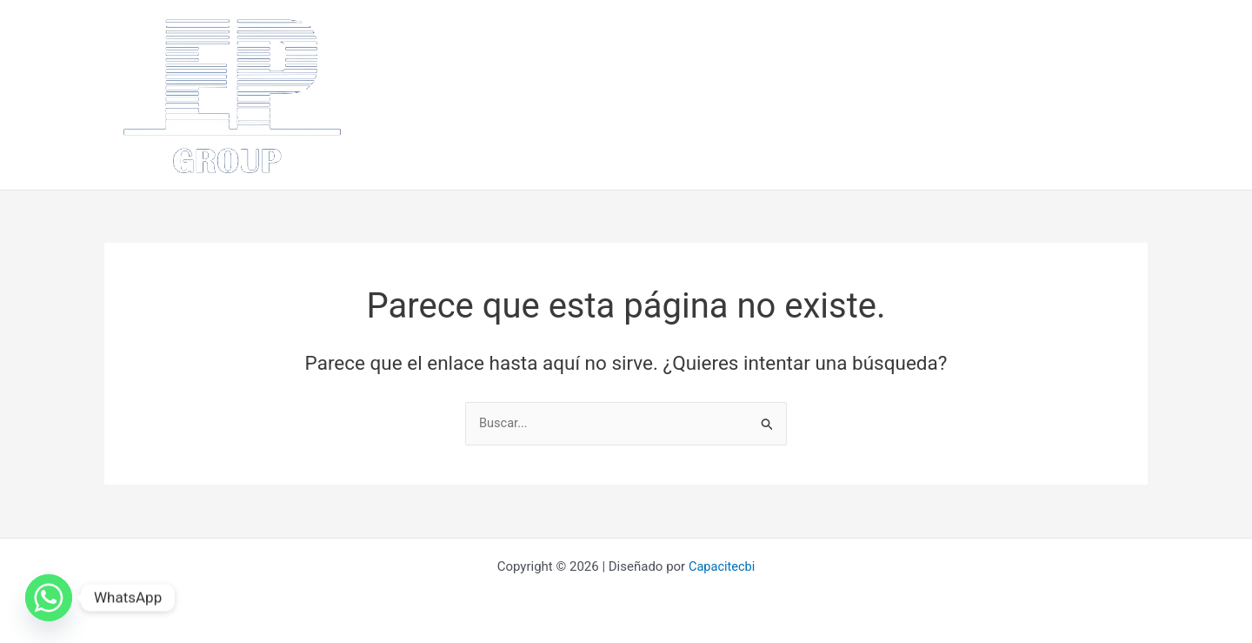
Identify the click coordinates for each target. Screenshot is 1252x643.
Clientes (965, 95)
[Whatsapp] (48, 597)
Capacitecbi (722, 566)
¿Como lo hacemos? (774, 95)
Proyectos (888, 95)
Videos (1115, 95)
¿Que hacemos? (642, 95)
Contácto (1042, 95)
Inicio (426, 95)
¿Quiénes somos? (519, 95)
